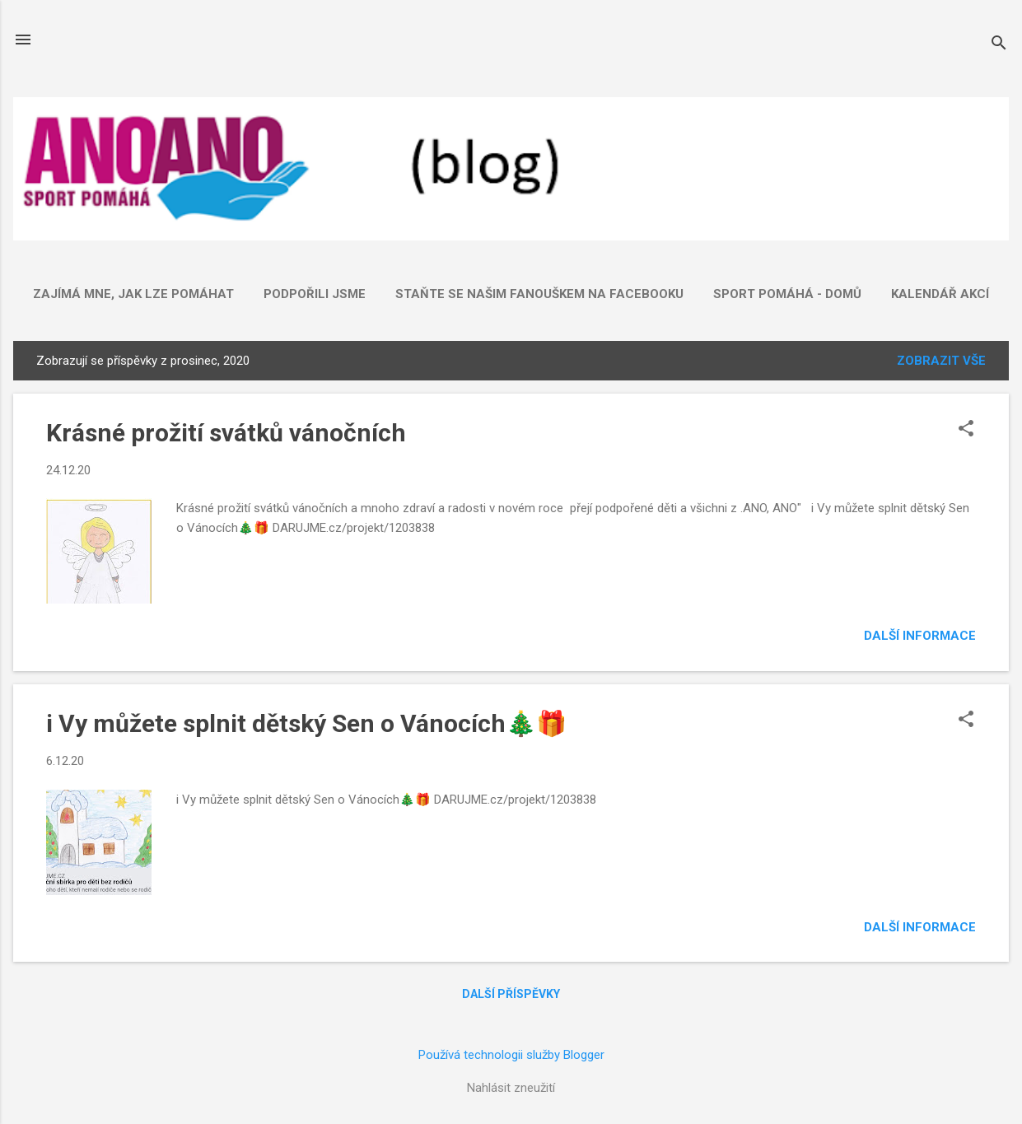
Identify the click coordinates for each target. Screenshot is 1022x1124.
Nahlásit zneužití (511, 1087)
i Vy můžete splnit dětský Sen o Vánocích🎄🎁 (306, 723)
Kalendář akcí (940, 294)
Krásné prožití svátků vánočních (226, 432)
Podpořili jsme (315, 294)
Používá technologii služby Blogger (511, 1054)
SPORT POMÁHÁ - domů (787, 294)
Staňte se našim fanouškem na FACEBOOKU (539, 294)
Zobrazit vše (941, 360)
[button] (966, 429)
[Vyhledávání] (999, 45)
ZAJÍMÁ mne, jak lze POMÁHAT (133, 294)
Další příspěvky (511, 993)
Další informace (920, 635)
